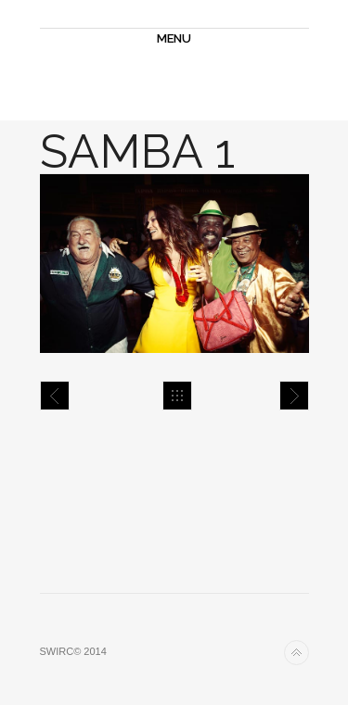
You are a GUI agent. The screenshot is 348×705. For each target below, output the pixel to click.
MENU (174, 38)
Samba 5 (55, 395)
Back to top (296, 652)
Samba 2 (294, 395)
